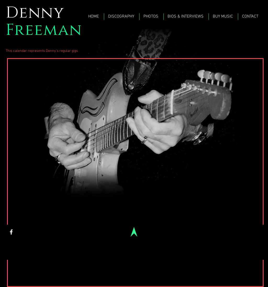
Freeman (44, 30)
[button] (151, 16)
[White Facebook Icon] (11, 232)
